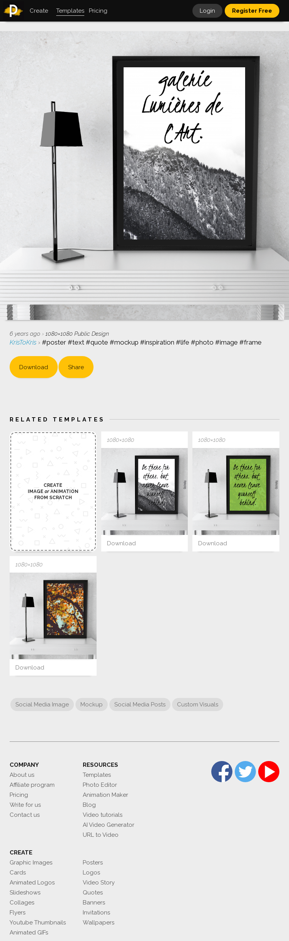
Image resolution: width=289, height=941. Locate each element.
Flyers (17, 912)
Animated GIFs (29, 932)
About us (22, 774)
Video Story (99, 882)
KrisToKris (24, 342)
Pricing (19, 794)
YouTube (268, 771)
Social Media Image (42, 704)
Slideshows (25, 892)
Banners (94, 902)
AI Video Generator (108, 824)
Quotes (93, 892)
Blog (89, 804)
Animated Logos (32, 882)
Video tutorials (102, 814)
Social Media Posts (139, 704)
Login (207, 10)
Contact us (25, 814)
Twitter (245, 771)
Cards (18, 872)
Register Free (252, 10)
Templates (97, 774)
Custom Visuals (197, 704)
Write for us (25, 804)
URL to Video (101, 834)
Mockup (91, 704)
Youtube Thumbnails (38, 922)
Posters (93, 862)
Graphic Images (31, 862)
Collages (22, 902)
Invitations (96, 912)
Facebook (221, 771)
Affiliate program (32, 784)
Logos (91, 872)
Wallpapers (98, 922)
